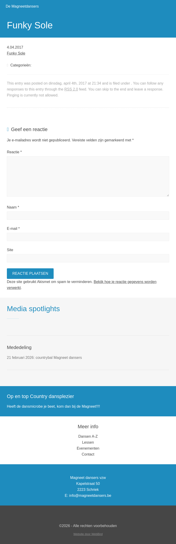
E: (66, 495)
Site (10, 250)
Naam (13, 207)
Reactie (14, 152)
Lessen (88, 442)
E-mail (13, 229)
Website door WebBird (88, 534)
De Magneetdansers (22, 6)
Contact (88, 454)
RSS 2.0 (71, 89)
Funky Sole (16, 53)
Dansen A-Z (88, 436)
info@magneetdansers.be (90, 495)
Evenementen (88, 448)
